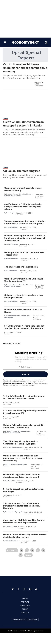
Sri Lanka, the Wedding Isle (21, 170)
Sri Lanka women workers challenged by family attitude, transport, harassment (24, 327)
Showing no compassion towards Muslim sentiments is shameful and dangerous (24, 222)
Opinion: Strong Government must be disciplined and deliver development (21, 475)
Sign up (25, 374)
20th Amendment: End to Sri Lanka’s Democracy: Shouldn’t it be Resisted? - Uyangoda (22, 505)
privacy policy (8, 384)
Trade (5, 118)
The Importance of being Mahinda (21, 266)
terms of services (24, 384)
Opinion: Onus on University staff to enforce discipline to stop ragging (25, 535)
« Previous (12, 550)
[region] (25, 18)
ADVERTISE (25, 605)
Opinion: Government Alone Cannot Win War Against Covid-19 (23, 279)
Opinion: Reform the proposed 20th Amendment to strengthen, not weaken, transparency (23, 458)
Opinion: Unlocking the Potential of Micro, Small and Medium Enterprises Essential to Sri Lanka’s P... (24, 238)
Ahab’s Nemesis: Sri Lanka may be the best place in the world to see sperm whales (23, 206)
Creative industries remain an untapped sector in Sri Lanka (23, 123)
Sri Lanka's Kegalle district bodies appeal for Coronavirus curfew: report (23, 397)
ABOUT (25, 598)
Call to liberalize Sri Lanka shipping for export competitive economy (25, 68)
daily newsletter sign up (25, 620)
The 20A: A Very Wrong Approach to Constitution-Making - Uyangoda (20, 442)
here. (32, 385)
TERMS (25, 609)
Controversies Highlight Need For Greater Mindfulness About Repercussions (24, 521)
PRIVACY (25, 613)
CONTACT (25, 602)
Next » (28, 555)
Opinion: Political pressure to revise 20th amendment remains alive (23, 426)
